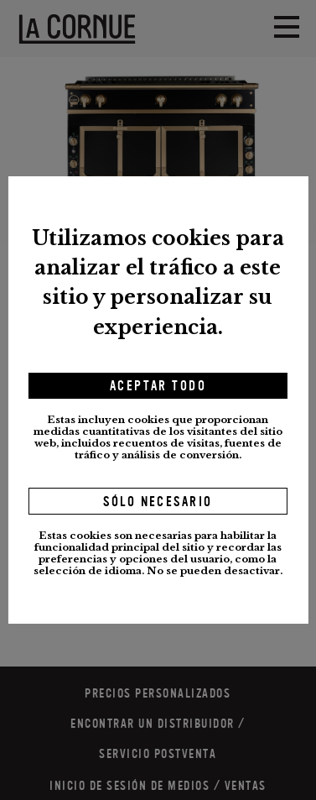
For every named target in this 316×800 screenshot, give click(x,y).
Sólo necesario (157, 502)
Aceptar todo (158, 386)
